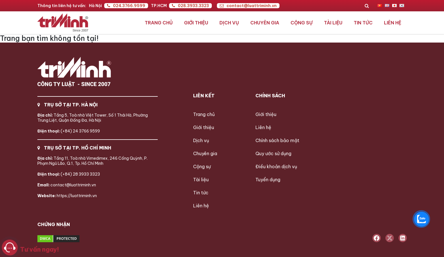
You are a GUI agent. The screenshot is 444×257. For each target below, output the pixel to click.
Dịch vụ (229, 23)
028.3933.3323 (190, 6)
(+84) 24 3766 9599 (68, 131)
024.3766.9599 (126, 6)
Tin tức (363, 23)
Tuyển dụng (267, 179)
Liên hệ (392, 23)
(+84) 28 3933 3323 (68, 174)
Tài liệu (333, 23)
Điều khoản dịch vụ (276, 166)
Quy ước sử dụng (273, 153)
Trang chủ (159, 23)
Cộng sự (302, 23)
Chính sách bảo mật (277, 140)
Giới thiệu (196, 23)
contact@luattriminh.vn (248, 6)
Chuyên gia (264, 23)
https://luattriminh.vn (67, 195)
